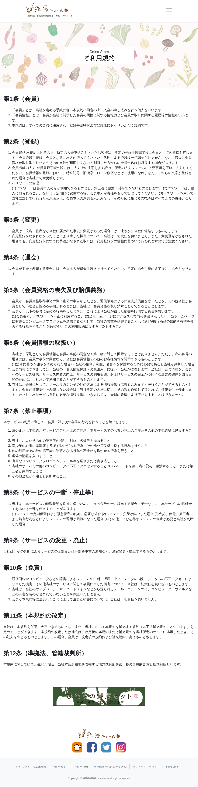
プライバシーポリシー (146, 767)
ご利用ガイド (60, 767)
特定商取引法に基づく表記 (110, 767)
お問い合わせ (174, 767)
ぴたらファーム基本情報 (31, 767)
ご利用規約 (81, 767)
